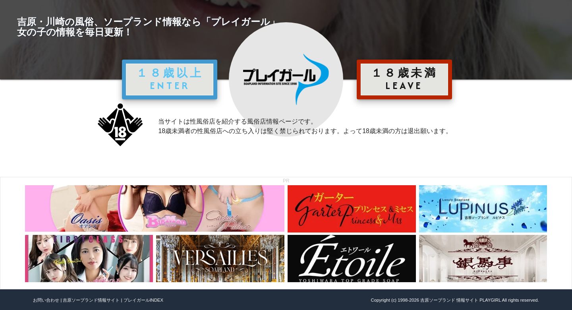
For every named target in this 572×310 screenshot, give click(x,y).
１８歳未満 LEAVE (404, 79)
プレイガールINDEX (143, 300)
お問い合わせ (46, 300)
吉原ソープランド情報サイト (91, 300)
